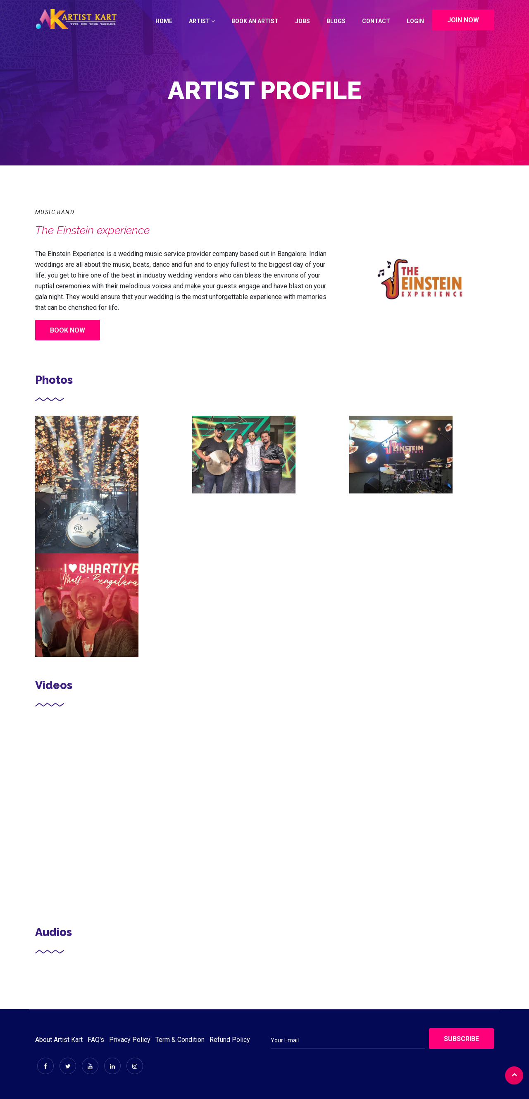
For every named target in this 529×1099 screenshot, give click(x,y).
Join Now (463, 20)
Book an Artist (255, 21)
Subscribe (461, 1039)
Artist (202, 21)
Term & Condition (180, 1040)
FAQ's (96, 1040)
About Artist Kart (59, 1040)
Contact (376, 21)
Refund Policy (230, 1040)
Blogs (336, 21)
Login (415, 21)
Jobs (302, 21)
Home (163, 21)
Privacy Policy (129, 1040)
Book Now (67, 330)
